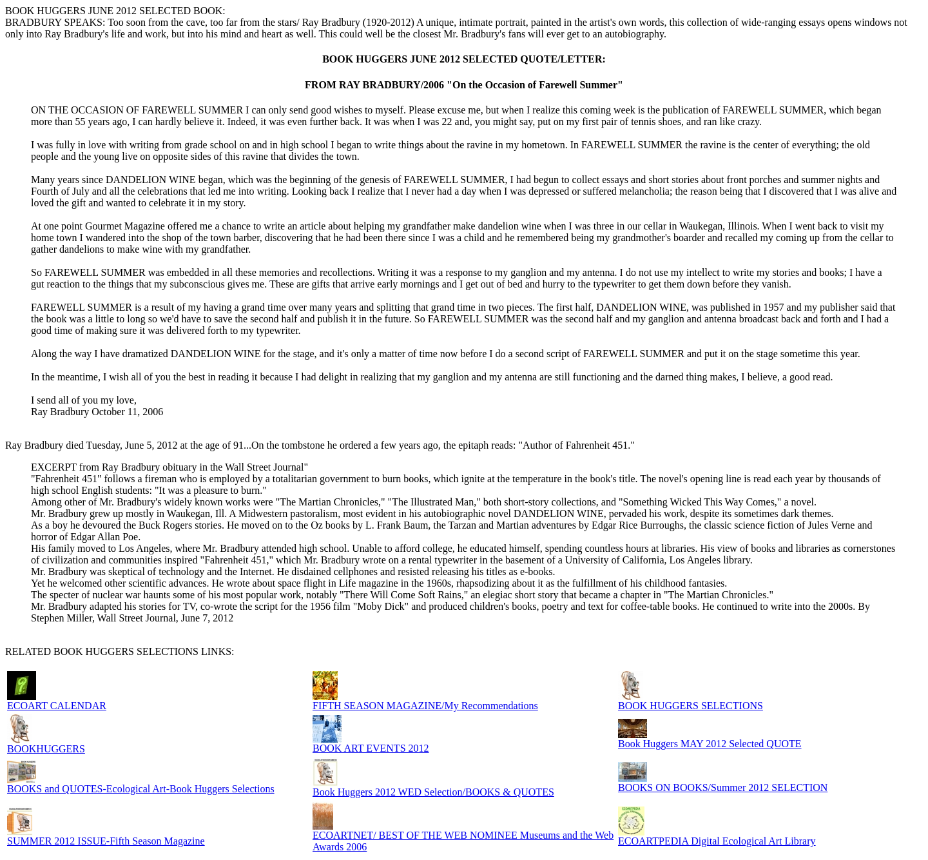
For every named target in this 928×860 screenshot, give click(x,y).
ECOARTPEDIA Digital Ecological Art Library (717, 841)
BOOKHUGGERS (46, 748)
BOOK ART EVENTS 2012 (371, 748)
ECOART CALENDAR (56, 705)
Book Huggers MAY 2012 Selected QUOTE (710, 743)
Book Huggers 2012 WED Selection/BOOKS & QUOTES (433, 792)
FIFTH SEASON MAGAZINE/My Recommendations (425, 705)
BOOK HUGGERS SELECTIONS (690, 705)
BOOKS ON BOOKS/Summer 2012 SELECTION (722, 787)
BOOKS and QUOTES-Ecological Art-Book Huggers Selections (141, 788)
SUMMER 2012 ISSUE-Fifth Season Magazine (106, 841)
